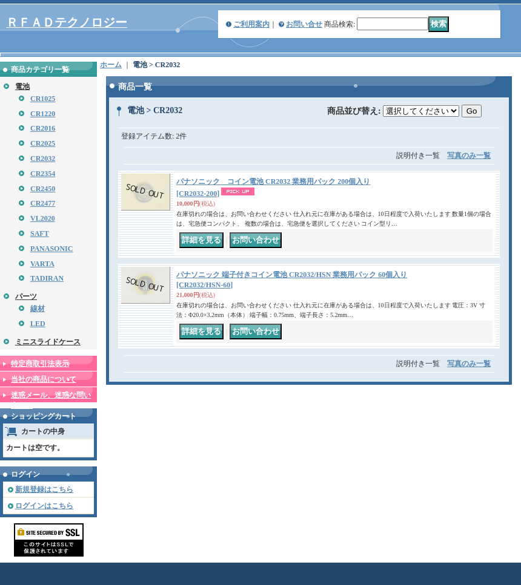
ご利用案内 (251, 24)
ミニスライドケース (48, 342)
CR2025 (42, 143)
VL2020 (42, 218)
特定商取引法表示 (40, 363)
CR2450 (42, 189)
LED (37, 323)
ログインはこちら (44, 506)
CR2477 (42, 203)
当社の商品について (43, 379)
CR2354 (42, 173)
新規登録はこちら (44, 489)
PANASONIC (51, 248)
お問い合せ (304, 24)
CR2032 (42, 158)
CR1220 (42, 113)
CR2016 (42, 128)
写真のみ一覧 (469, 155)
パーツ (26, 296)
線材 (37, 308)
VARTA (42, 264)
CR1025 (42, 98)
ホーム (111, 64)
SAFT (39, 233)
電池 (22, 86)
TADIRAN (47, 278)
